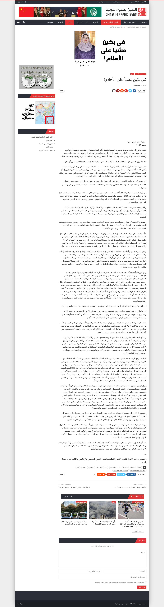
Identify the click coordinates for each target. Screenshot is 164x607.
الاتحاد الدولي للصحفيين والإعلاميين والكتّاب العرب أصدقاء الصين (125, 467)
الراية (19, 603)
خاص (70, 22)
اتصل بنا (124, 1)
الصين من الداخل (129, 22)
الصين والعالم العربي (110, 22)
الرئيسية (144, 22)
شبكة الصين (49, 147)
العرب (91, 467)
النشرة (95, 22)
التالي (135, 531)
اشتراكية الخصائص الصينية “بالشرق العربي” (74, 487)
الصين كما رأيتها (116, 2)
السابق (141, 531)
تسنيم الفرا (84, 467)
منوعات (50, 22)
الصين (105, 467)
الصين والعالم (83, 22)
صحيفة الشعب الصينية (46, 150)
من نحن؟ (130, 1)
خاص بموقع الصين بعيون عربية (137, 470)
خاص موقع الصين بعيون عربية (121, 470)
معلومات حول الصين (104, 2)
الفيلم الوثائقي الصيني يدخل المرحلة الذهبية (130, 487)
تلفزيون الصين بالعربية (46, 144)
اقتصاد (60, 22)
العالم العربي (98, 467)
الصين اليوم (49, 140)
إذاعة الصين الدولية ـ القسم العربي (42, 137)
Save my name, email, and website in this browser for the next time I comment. (119, 582)
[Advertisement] (102, 110)
